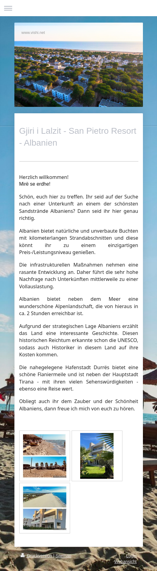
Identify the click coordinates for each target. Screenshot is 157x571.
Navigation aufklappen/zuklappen (78, 8)
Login (131, 555)
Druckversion (37, 555)
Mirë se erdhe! (34, 184)
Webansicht (125, 561)
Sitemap (63, 555)
